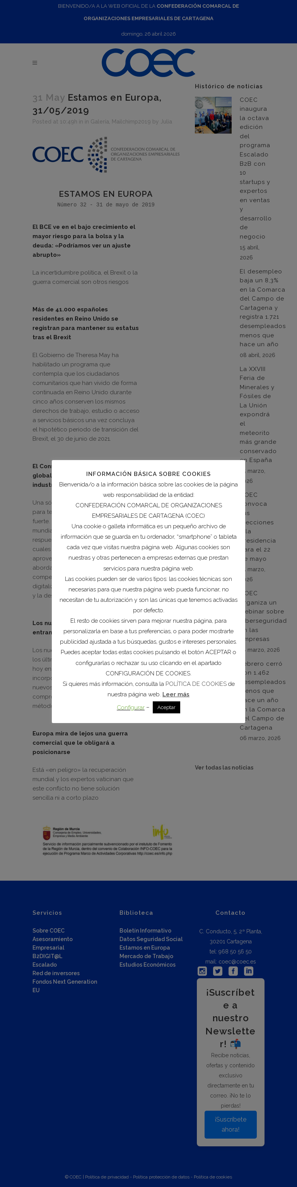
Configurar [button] (131, 707)
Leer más (175, 694)
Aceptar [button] (166, 707)
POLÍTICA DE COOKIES (196, 683)
